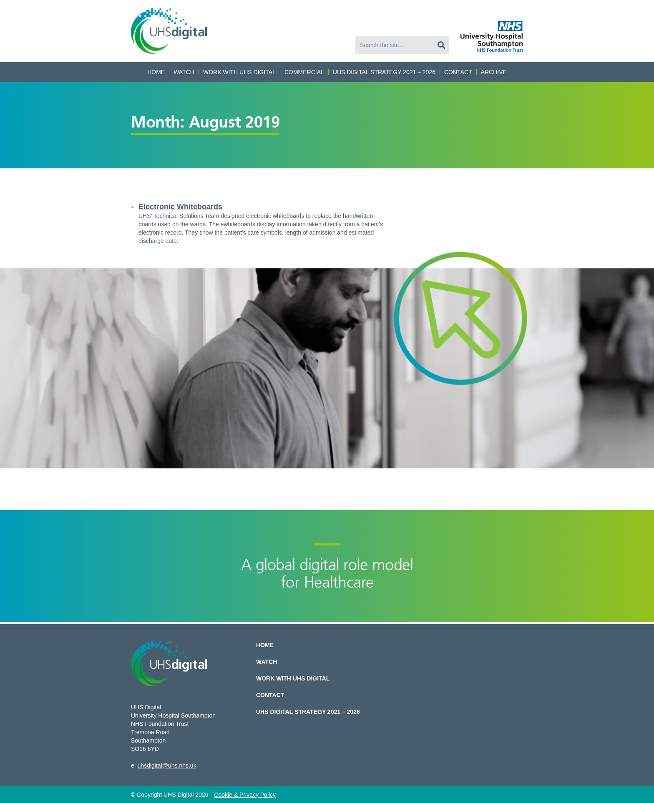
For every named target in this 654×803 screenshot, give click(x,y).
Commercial (304, 72)
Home (156, 72)
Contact (458, 72)
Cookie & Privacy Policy (245, 794)
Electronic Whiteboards (180, 207)
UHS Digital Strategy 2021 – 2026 (384, 72)
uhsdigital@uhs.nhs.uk (167, 765)
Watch (184, 72)
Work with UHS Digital (239, 72)
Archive (494, 72)
